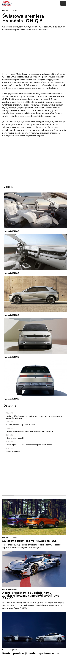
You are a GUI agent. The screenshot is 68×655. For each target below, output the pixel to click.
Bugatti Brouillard (13, 451)
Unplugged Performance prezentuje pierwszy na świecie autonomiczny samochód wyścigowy (34, 417)
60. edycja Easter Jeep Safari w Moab (20, 424)
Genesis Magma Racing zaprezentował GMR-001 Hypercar (29, 431)
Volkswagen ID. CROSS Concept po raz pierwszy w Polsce (29, 444)
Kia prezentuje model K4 (15, 438)
